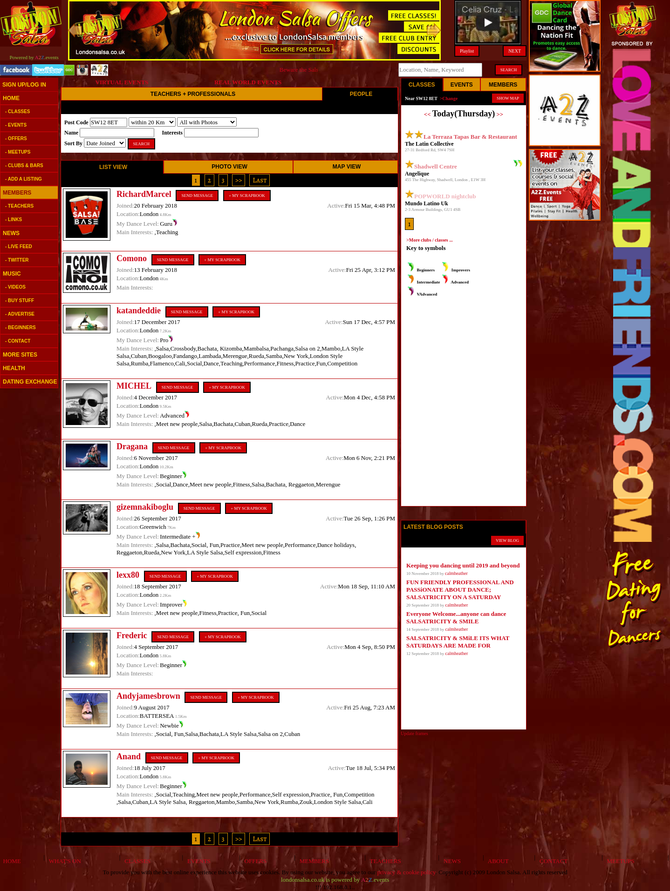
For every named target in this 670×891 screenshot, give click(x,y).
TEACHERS (384, 860)
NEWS (11, 233)
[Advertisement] (28, 535)
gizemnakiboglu (144, 507)
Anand (128, 756)
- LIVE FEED (18, 246)
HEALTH (14, 368)
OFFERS (254, 860)
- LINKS (13, 219)
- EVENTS (16, 125)
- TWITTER (17, 260)
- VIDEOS (15, 287)
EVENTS (197, 860)
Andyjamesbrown (148, 696)
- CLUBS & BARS (24, 165)
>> (238, 180)
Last (260, 180)
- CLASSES (17, 111)
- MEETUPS (17, 152)
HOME (11, 98)
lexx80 (127, 575)
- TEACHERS (19, 206)
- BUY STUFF (19, 300)
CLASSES (136, 860)
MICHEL (133, 386)
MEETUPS (619, 860)
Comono (131, 258)
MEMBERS (17, 192)
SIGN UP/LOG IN (24, 84)
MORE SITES (20, 354)
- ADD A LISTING (23, 179)
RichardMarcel (143, 194)
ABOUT (497, 860)
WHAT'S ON (63, 860)
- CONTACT (17, 341)
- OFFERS (16, 138)
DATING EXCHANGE (30, 381)
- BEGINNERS (20, 327)
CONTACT (552, 860)
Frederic (131, 635)
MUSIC (12, 273)
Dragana (132, 446)
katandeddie (138, 310)
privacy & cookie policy (406, 872)
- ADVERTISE (19, 314)
